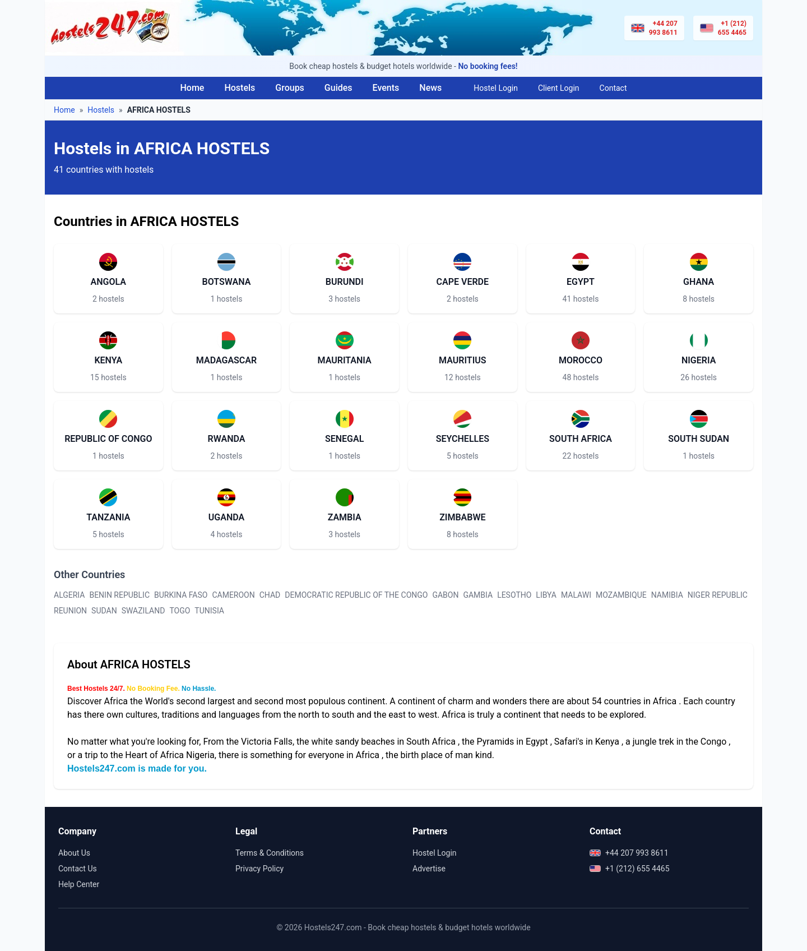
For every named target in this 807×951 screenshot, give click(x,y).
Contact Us (77, 868)
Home (192, 87)
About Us (74, 852)
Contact (613, 88)
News (430, 87)
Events (386, 87)
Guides (338, 87)
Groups (289, 87)
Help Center (78, 884)
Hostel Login (496, 88)
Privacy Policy (259, 868)
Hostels (239, 87)
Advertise (429, 868)
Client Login (558, 88)
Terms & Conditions (269, 852)
